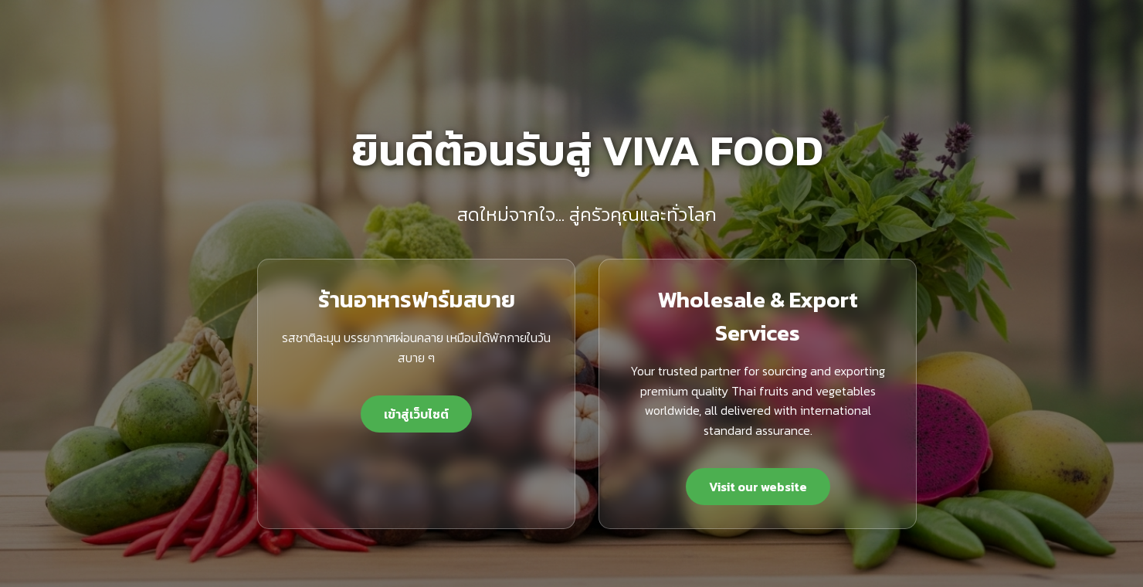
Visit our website (758, 486)
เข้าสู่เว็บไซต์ (416, 414)
